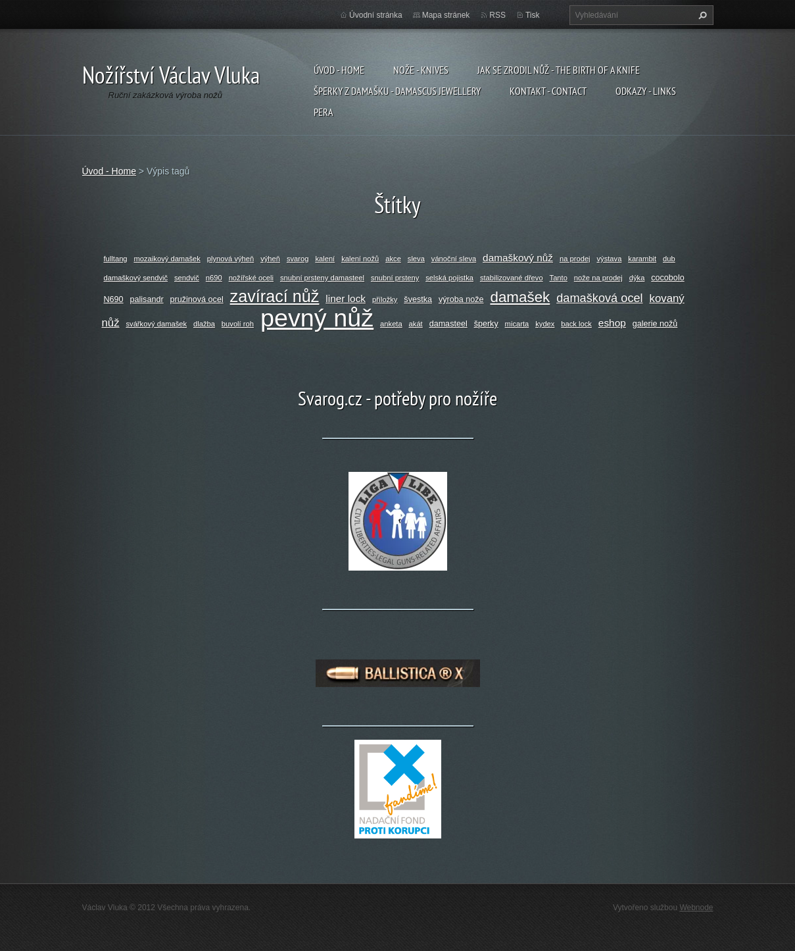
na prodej (575, 259)
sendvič (186, 278)
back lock (576, 324)
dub (669, 259)
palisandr (147, 299)
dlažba (204, 324)
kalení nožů (360, 259)
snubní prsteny (395, 278)
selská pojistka (449, 278)
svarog (298, 259)
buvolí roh (238, 324)
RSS (497, 15)
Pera (323, 111)
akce (393, 259)
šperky (486, 323)
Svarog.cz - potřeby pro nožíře (397, 398)
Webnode (696, 907)
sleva (416, 259)
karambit (642, 259)
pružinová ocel (197, 299)
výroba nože (461, 299)
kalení (325, 259)
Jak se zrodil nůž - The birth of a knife (558, 69)
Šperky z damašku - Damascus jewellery (397, 90)
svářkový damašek (156, 324)
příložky (385, 299)
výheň (270, 259)
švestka (418, 299)
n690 (214, 278)
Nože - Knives (420, 69)
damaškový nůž (518, 257)
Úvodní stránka (375, 15)
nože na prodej (598, 278)
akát (416, 324)
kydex (544, 324)
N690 (114, 299)
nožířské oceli (251, 278)
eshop (612, 322)
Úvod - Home (339, 69)
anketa (391, 324)
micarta (517, 324)
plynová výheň (230, 259)
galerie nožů (655, 323)
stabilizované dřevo (511, 278)
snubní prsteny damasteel (322, 278)
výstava (608, 259)
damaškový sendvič (136, 278)
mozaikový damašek (166, 259)
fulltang (116, 259)
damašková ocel (599, 298)
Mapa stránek (446, 15)
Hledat (701, 15)
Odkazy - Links (645, 90)
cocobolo (667, 277)
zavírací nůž (275, 296)
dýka (637, 278)
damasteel (448, 323)
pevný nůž (316, 318)
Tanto (558, 278)
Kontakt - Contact (548, 90)
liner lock (345, 298)
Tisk (532, 15)
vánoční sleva (453, 259)
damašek (520, 297)
